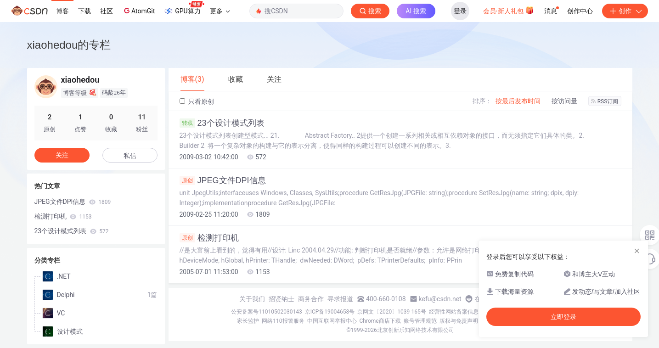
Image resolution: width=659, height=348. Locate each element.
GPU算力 (184, 8)
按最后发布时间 (518, 101)
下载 (84, 11)
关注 (62, 155)
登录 (460, 11)
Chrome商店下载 (380, 321)
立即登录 (563, 316)
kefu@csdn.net (440, 299)
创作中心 (580, 11)
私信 (130, 155)
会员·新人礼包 (508, 10)
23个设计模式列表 (222, 123)
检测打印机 (209, 237)
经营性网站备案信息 (454, 312)
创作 (625, 11)
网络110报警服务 (283, 321)
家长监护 (248, 321)
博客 (62, 11)
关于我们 (252, 299)
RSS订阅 (605, 101)
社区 (106, 11)
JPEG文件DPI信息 (223, 180)
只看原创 (197, 101)
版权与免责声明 (458, 321)
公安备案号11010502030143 (266, 312)
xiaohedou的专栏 (69, 45)
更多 (220, 11)
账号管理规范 (420, 321)
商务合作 (311, 299)
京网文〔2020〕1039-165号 (391, 312)
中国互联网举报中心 (332, 321)
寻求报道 (340, 299)
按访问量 (564, 101)
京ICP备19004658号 (330, 312)
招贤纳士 (281, 299)
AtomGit (138, 10)
